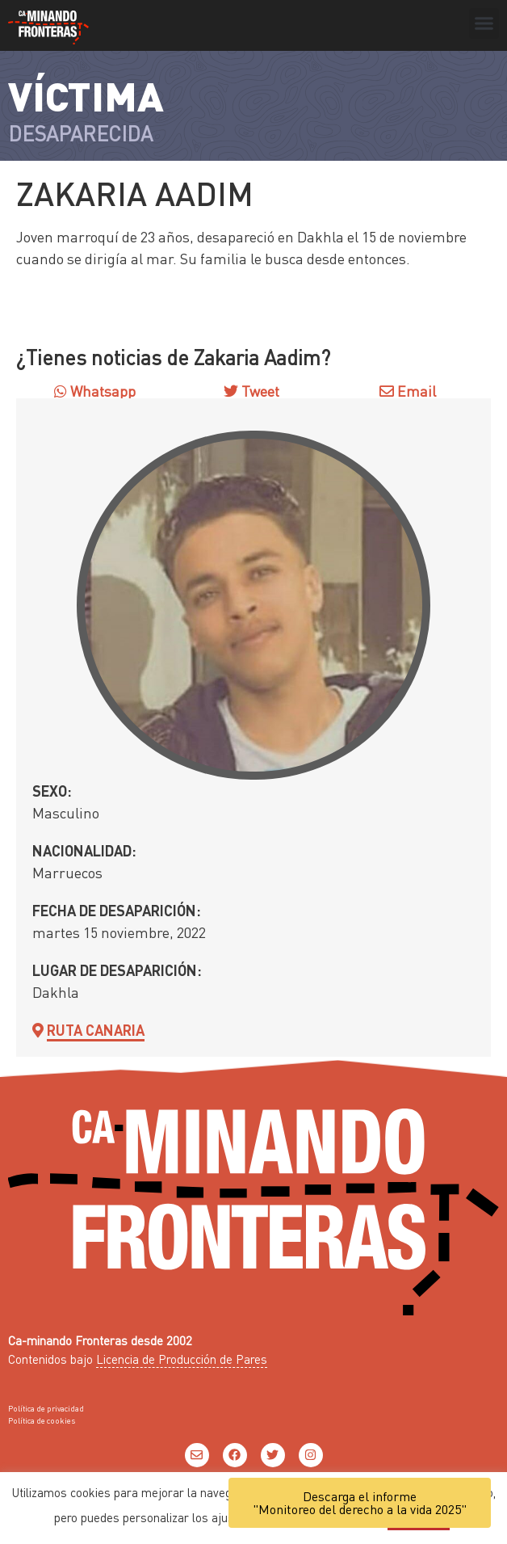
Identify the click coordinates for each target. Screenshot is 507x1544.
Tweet (258, 390)
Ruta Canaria (96, 1029)
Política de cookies (41, 1420)
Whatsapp (95, 390)
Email (407, 390)
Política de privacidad (46, 1408)
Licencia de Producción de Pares (181, 1359)
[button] (484, 23)
